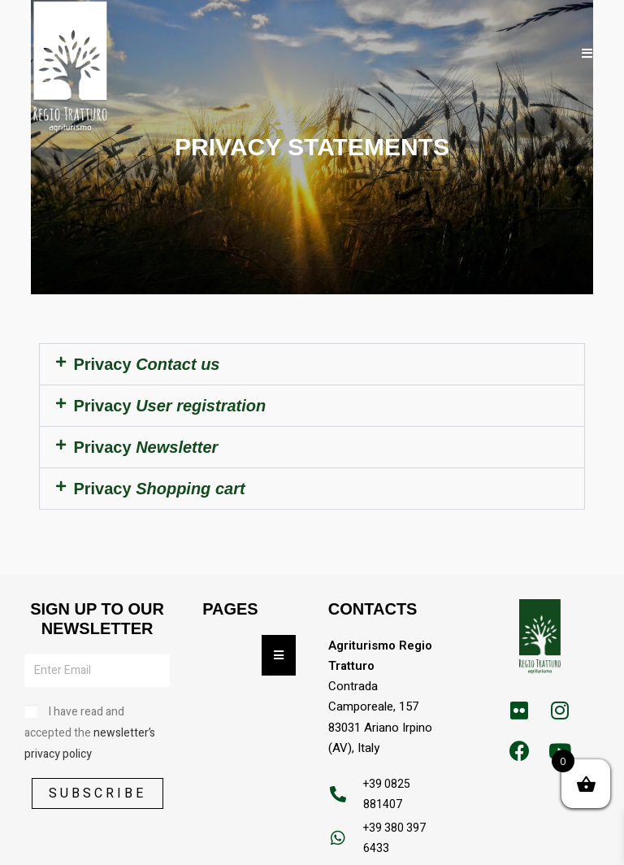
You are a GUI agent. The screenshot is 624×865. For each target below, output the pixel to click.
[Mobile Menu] (587, 53)
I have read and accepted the (89, 733)
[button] (311, 364)
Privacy (146, 364)
